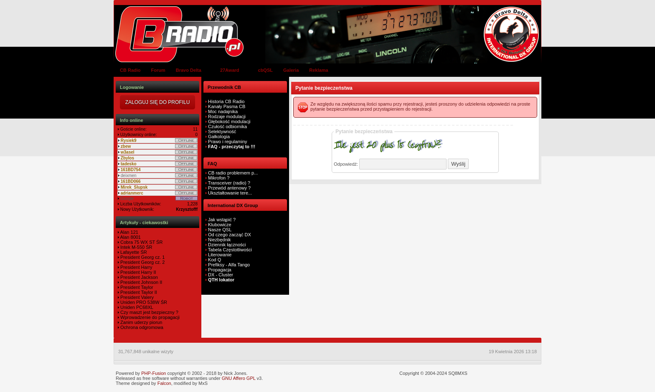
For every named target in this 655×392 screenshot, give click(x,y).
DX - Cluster (220, 274)
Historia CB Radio (226, 101)
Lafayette (129, 252)
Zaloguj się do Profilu (157, 102)
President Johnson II (140, 282)
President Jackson (138, 277)
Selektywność (222, 131)
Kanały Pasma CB (226, 106)
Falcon (164, 383)
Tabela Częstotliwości (230, 249)
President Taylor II (138, 292)
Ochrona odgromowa (141, 327)
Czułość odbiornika (227, 126)
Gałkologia (218, 136)
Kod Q (214, 259)
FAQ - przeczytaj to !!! (231, 146)
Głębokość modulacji (229, 121)
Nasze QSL (219, 229)
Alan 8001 (130, 237)
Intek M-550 (132, 247)
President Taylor (136, 287)
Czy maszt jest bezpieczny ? (148, 312)
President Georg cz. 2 (142, 262)
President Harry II (137, 272)
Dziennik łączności (227, 244)
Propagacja (219, 269)
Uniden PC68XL (136, 307)
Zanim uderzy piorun (140, 322)
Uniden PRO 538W (139, 302)
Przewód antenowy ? (229, 187)
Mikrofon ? (218, 177)
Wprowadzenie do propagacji (149, 317)
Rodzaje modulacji (227, 116)
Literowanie (219, 254)
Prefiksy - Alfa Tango (229, 264)
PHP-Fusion (153, 373)
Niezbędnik (219, 239)
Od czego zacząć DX (229, 234)
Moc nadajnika (223, 111)
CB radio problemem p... (232, 172)
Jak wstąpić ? (222, 219)
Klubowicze (219, 224)
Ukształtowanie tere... (229, 192)
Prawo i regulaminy (227, 141)
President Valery (136, 297)
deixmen (129, 175)
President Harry (135, 267)
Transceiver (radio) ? (228, 182)
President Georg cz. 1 (142, 257)
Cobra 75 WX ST (137, 242)
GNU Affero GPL (239, 378)
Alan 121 (128, 232)
